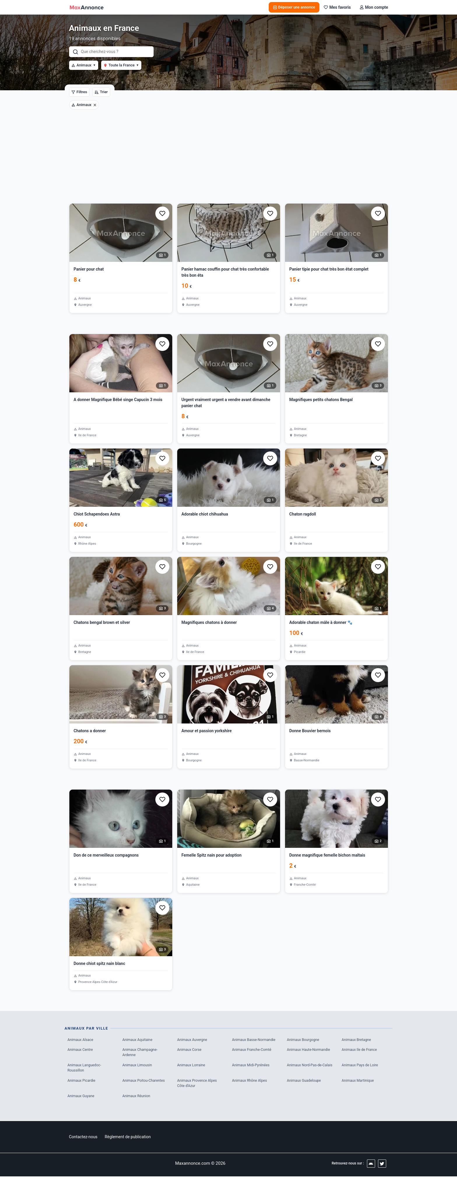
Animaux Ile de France (360, 1050)
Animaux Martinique (359, 1082)
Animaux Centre (81, 1050)
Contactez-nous (83, 1139)
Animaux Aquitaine (138, 1040)
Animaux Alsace (81, 1040)
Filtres (79, 92)
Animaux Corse (190, 1050)
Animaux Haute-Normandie (310, 1050)
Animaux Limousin (138, 1066)
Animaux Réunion (137, 1098)
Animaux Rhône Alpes (250, 1082)
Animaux (83, 65)
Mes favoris (337, 7)
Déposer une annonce (294, 7)
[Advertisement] (228, 159)
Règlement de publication (128, 1139)
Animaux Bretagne (357, 1040)
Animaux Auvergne (193, 1040)
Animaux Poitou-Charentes (144, 1082)
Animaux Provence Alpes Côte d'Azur (198, 1085)
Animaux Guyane (82, 1098)
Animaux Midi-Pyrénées (252, 1066)
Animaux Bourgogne (304, 1040)
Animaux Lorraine (192, 1066)
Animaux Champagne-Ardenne (141, 1053)
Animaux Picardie (82, 1082)
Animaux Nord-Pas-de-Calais (305, 1069)
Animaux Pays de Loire (361, 1066)
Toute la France (121, 65)
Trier (101, 92)
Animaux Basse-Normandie (255, 1040)
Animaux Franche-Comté (252, 1050)
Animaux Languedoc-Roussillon (85, 1069)
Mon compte (374, 7)
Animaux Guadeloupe (305, 1082)
